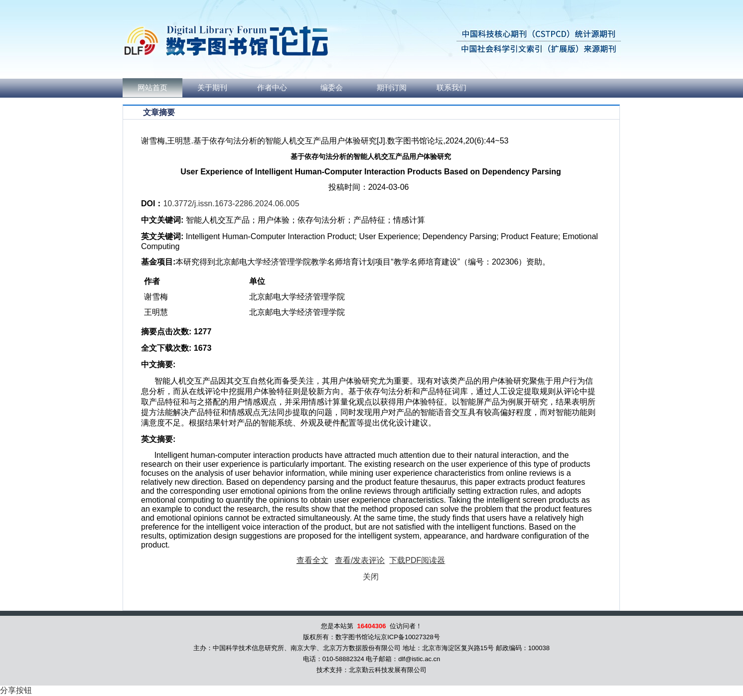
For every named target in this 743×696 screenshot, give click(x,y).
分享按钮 (16, 690)
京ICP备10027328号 (410, 637)
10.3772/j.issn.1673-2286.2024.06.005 (231, 203)
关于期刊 (212, 88)
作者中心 (272, 88)
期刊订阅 (392, 88)
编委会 (331, 88)
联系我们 (451, 88)
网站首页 (152, 88)
